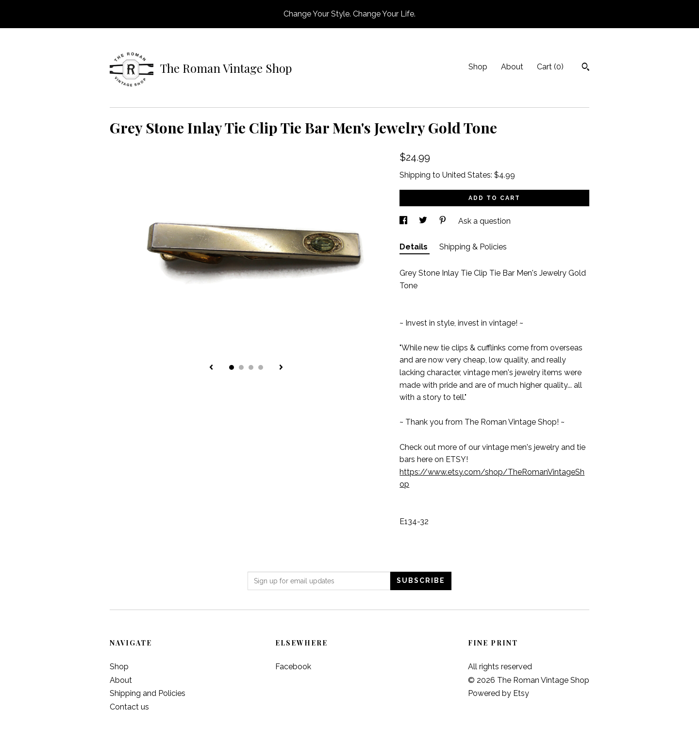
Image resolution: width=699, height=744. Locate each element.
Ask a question (484, 221)
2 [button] (241, 367)
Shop (477, 66)
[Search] (585, 68)
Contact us (129, 706)
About (512, 66)
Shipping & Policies (473, 246)
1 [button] (231, 367)
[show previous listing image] (211, 367)
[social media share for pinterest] (444, 221)
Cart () (550, 66)
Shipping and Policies (147, 693)
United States (466, 175)
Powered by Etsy (498, 693)
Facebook (293, 666)
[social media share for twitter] (424, 221)
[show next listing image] (281, 367)
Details (414, 246)
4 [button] (260, 367)
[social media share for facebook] (404, 221)
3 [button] (251, 367)
